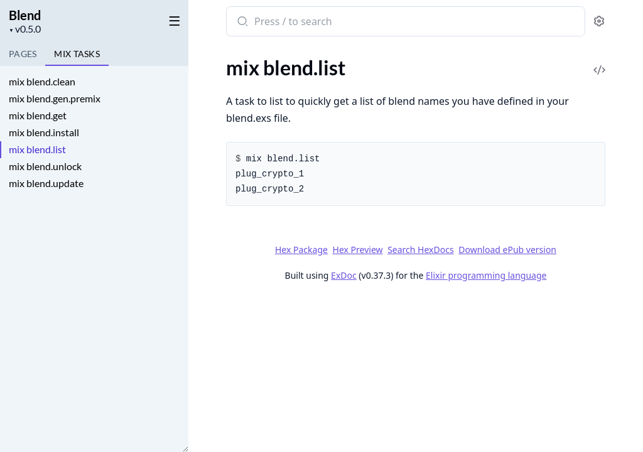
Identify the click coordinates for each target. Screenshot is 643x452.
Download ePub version (507, 250)
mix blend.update (46, 183)
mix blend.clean (42, 81)
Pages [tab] (22, 53)
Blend (25, 15)
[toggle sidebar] (172, 20)
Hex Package (301, 250)
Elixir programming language (486, 275)
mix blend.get (38, 115)
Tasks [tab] (77, 53)
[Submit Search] (241, 22)
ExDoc (344, 275)
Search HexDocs (420, 250)
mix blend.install (44, 132)
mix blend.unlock (45, 166)
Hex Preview (358, 250)
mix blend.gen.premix (54, 98)
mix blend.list (37, 149)
